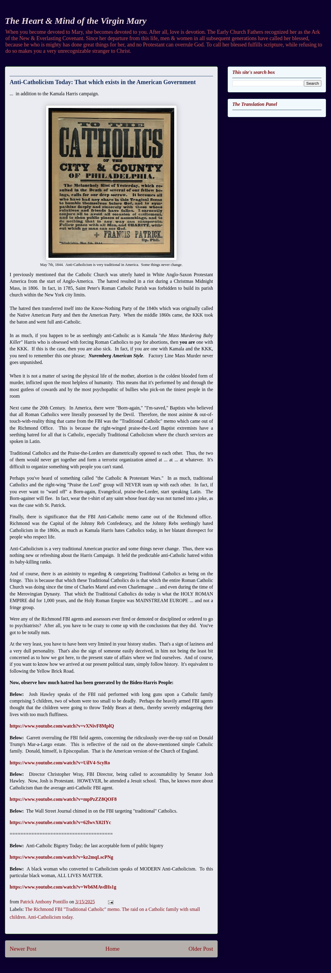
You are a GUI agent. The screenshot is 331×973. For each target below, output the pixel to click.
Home (112, 949)
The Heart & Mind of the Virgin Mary (76, 21)
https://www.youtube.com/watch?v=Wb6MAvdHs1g (63, 886)
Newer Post (23, 949)
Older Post (200, 949)
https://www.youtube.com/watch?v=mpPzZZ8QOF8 (63, 799)
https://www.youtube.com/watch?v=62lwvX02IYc (60, 822)
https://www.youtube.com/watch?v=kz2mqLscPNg (61, 857)
